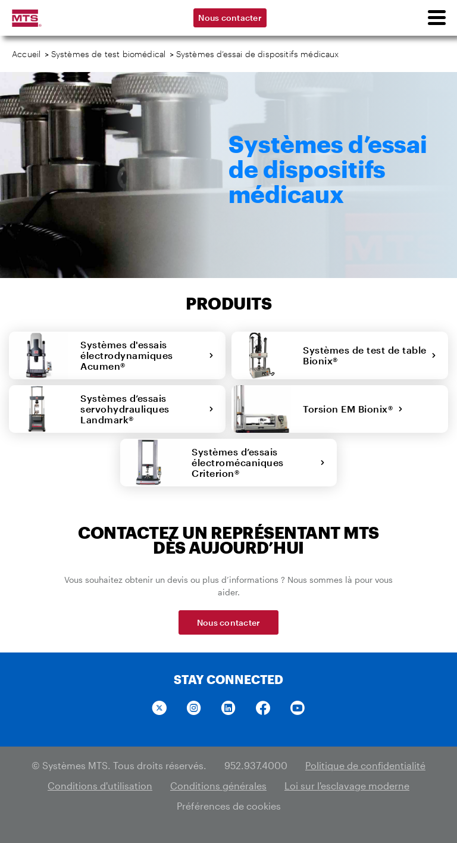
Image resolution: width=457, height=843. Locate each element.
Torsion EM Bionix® (353, 408)
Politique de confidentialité (365, 765)
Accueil (26, 54)
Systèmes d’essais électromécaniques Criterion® (258, 462)
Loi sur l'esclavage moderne (346, 785)
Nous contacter (230, 18)
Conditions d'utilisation (100, 785)
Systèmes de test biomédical (108, 54)
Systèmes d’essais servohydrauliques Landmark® (147, 408)
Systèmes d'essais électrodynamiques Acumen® (147, 355)
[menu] (436, 18)
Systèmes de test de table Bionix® (369, 355)
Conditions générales (218, 785)
